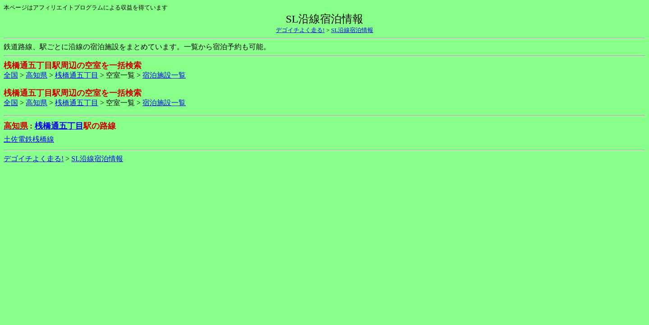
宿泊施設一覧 (164, 75)
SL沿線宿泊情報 (352, 30)
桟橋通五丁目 (76, 75)
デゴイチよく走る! (300, 30)
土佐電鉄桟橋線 (29, 139)
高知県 (36, 75)
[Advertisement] (324, 193)
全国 (11, 75)
